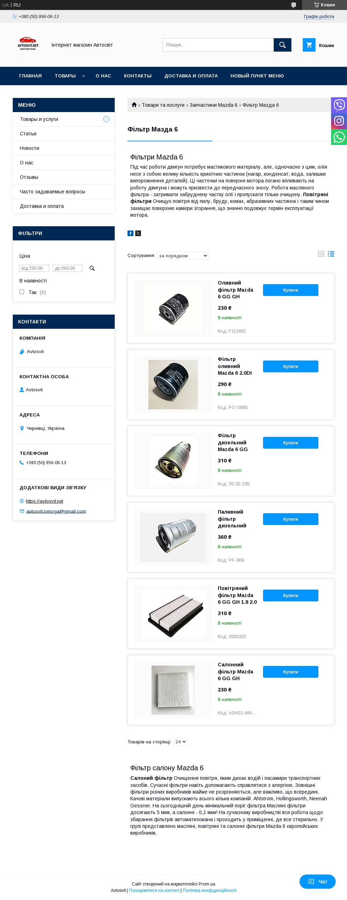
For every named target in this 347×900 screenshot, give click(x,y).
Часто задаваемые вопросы (52, 191)
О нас (103, 75)
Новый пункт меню (257, 75)
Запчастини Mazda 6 (214, 105)
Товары (65, 75)
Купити (290, 290)
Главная (30, 75)
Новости (29, 148)
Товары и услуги (39, 119)
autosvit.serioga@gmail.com (56, 511)
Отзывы (29, 177)
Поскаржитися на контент (154, 890)
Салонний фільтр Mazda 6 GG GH (235, 671)
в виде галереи (321, 256)
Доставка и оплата (191, 75)
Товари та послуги (163, 105)
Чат (317, 881)
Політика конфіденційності (210, 890)
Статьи (28, 133)
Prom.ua (207, 884)
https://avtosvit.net (44, 501)
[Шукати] (282, 45)
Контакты (138, 75)
